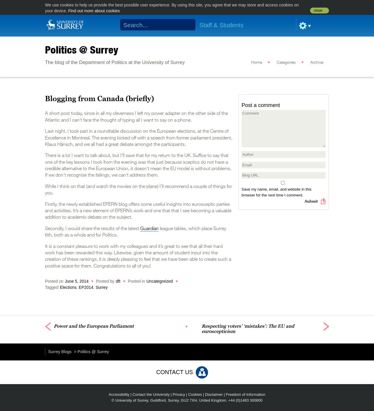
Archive (316, 63)
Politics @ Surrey (81, 50)
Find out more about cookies (94, 10)
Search (187, 25)
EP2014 (86, 287)
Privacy (179, 394)
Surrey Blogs (60, 351)
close (318, 10)
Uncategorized (159, 281)
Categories (286, 63)
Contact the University (150, 394)
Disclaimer (214, 394)
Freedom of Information (245, 394)
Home (256, 63)
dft (118, 281)
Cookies (195, 394)
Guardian (149, 229)
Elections (68, 287)
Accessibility (119, 394)
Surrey (102, 287)
